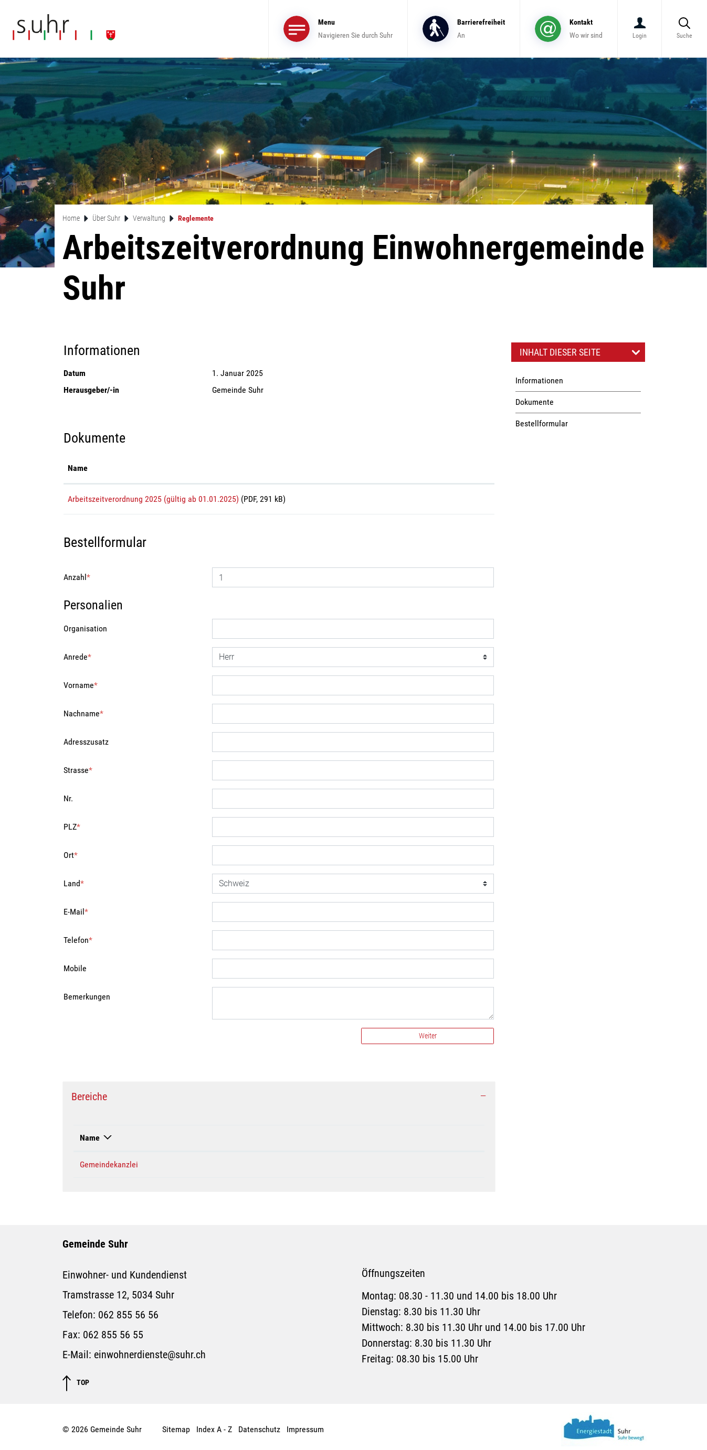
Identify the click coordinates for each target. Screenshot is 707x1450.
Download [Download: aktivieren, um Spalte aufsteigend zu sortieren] (441, 468)
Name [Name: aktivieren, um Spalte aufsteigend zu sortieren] (78, 468)
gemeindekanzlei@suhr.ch (356, 1168)
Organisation (85, 632)
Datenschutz (259, 1433)
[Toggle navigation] (338, 28)
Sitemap (176, 1433)
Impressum (305, 1433)
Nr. (68, 802)
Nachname (83, 717)
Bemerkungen (87, 1000)
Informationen (539, 380)
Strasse (78, 774)
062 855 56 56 (128, 1318)
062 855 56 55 (113, 1338)
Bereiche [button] (89, 1100)
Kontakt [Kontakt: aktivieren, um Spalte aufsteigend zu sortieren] (325, 1141)
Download (457, 501)
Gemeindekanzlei (109, 1168)
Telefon (78, 944)
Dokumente (534, 402)
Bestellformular (541, 423)
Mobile (75, 972)
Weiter (428, 1039)
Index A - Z (214, 1433)
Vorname (81, 689)
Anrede (77, 660)
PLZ (72, 830)
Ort (71, 859)
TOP (75, 1387)
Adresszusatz (86, 745)
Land (74, 887)
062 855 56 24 (229, 1168)
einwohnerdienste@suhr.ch (150, 1358)
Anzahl (77, 581)
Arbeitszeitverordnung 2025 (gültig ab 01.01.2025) (153, 499)
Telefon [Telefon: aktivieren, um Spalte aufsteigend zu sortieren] (217, 1141)
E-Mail (76, 915)
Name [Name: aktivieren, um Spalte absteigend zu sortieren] (90, 1141)
